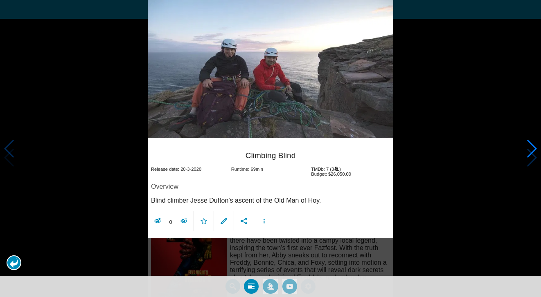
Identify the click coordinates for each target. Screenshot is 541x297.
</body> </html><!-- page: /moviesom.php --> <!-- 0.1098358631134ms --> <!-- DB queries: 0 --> (270, 148)
